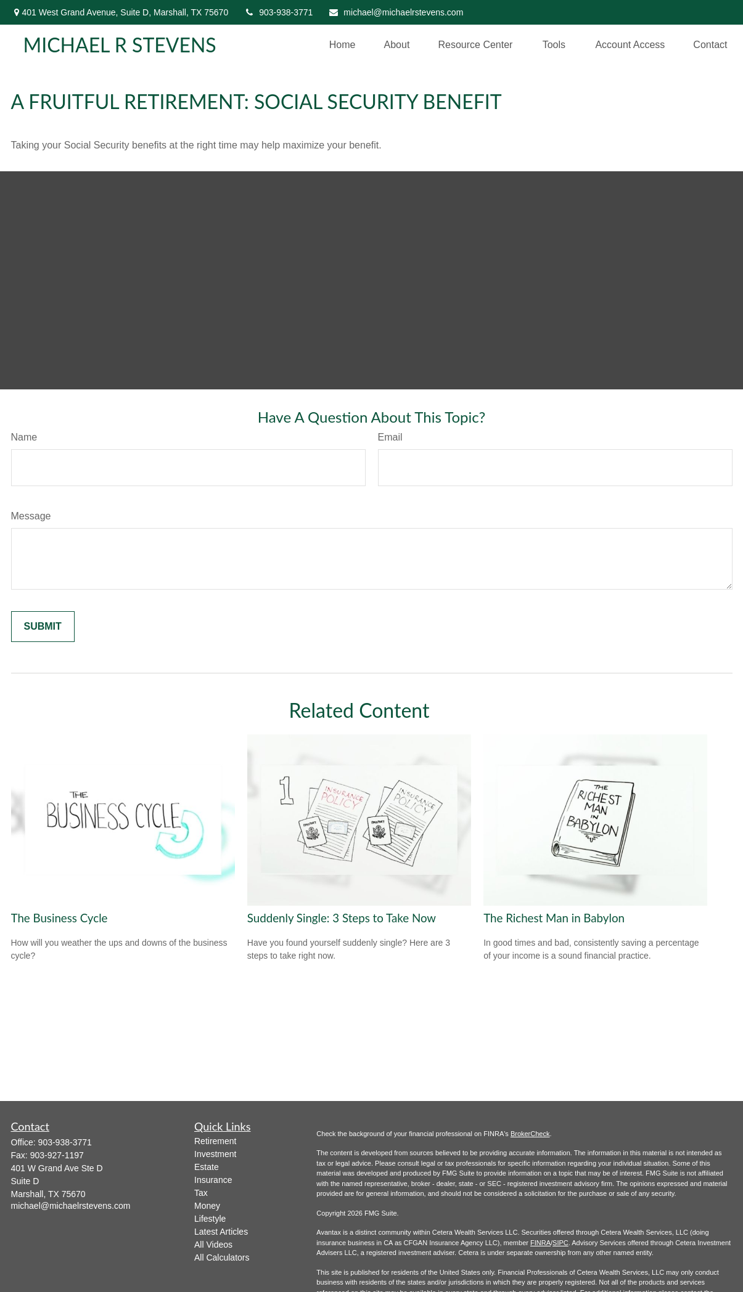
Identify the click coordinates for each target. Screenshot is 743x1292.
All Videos (213, 1244)
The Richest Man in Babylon (554, 918)
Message (31, 516)
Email (390, 437)
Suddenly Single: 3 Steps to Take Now (341, 918)
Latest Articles (221, 1232)
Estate (206, 1167)
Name (24, 437)
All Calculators (221, 1257)
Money (207, 1206)
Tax (201, 1193)
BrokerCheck (530, 1133)
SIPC (560, 1242)
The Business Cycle (59, 918)
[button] (342, 44)
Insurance (213, 1180)
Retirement (215, 1141)
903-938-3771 (278, 12)
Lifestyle (210, 1219)
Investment (215, 1154)
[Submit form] (43, 626)
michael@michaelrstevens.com (395, 12)
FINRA (540, 1242)
